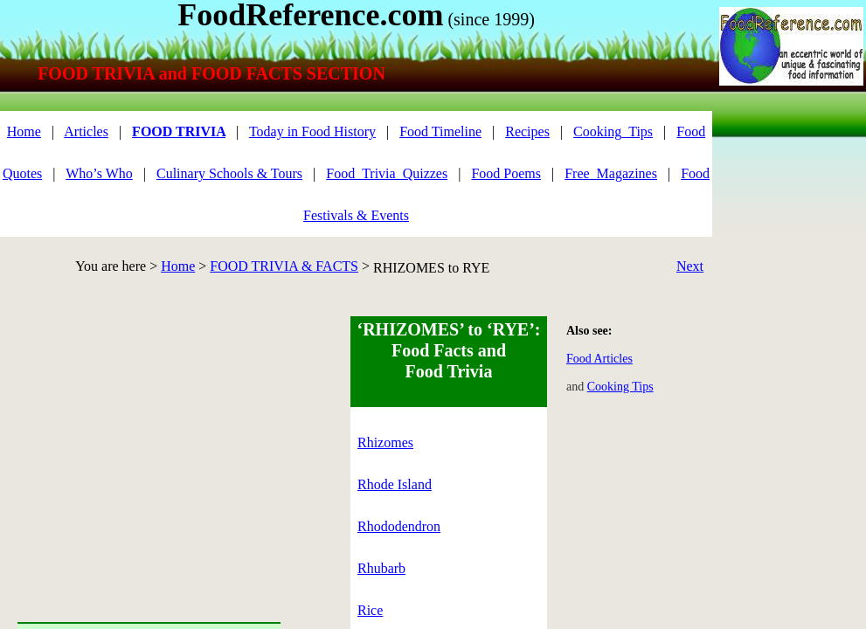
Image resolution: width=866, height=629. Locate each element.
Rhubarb (381, 568)
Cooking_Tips (613, 131)
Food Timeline (440, 131)
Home (178, 266)
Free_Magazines (611, 173)
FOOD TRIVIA (178, 131)
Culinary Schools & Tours (229, 173)
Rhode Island (394, 484)
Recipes (527, 131)
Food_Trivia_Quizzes (386, 173)
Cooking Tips (620, 386)
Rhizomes (385, 442)
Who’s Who (99, 173)
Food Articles (599, 358)
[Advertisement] (148, 438)
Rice (370, 610)
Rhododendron (398, 526)
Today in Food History (312, 131)
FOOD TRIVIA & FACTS (284, 266)
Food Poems (506, 173)
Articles (86, 131)
